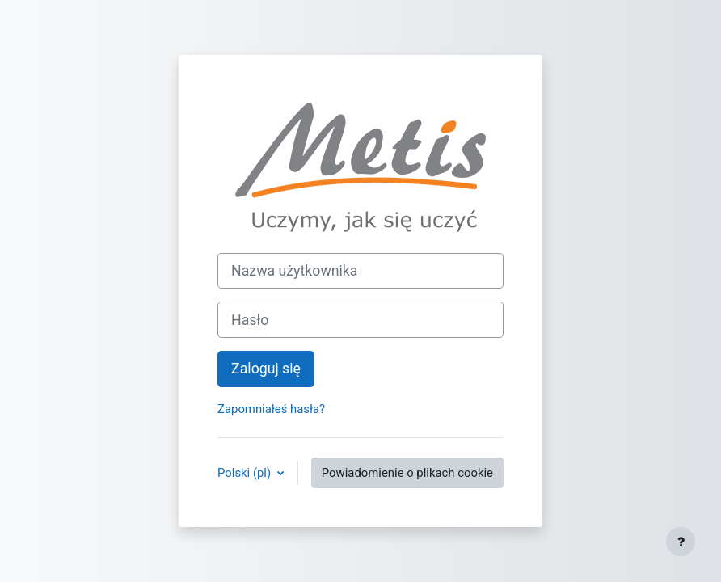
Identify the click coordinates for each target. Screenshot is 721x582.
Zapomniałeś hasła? (271, 409)
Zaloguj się (266, 369)
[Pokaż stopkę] (680, 541)
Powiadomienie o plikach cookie (407, 473)
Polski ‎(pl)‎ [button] (245, 473)
